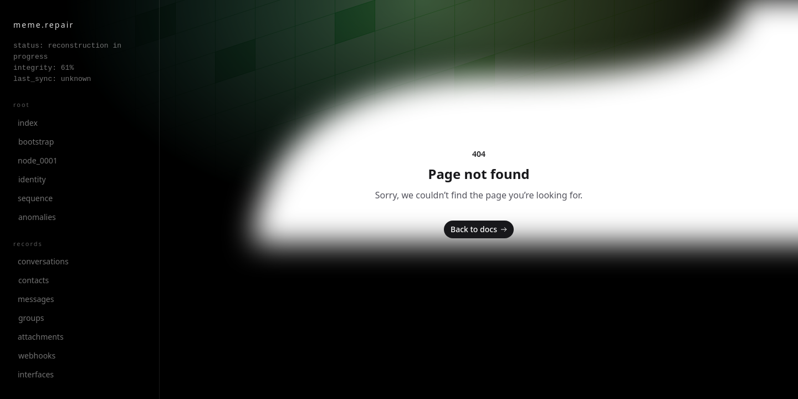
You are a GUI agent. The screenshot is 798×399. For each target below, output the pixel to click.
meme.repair (43, 24)
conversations (43, 261)
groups (31, 318)
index (28, 122)
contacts (33, 280)
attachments (41, 336)
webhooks (36, 355)
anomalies (37, 217)
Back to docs (480, 229)
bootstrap (36, 141)
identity (32, 179)
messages (36, 299)
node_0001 (38, 160)
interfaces (36, 374)
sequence (35, 198)
